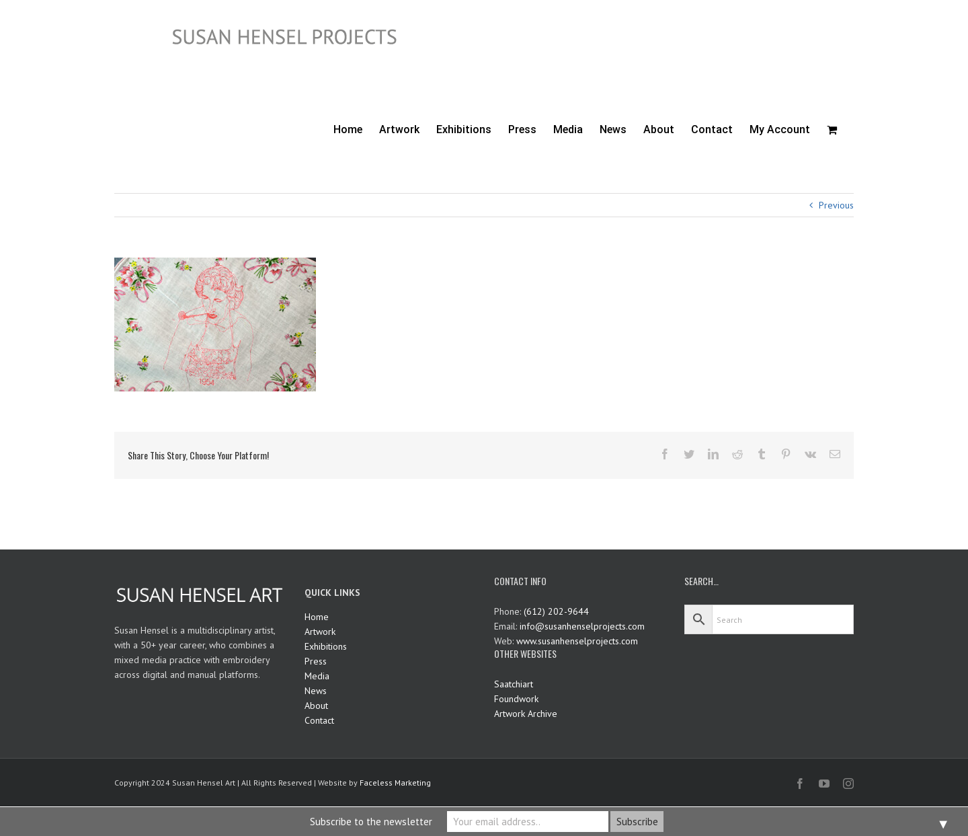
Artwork (320, 631)
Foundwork (516, 699)
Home (317, 617)
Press (316, 661)
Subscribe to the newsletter (371, 821)
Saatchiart (513, 684)
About (316, 705)
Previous (836, 205)
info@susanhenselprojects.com (582, 626)
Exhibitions (326, 646)
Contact (319, 720)
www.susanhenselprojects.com (577, 641)
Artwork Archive (525, 714)
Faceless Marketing (395, 782)
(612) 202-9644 (556, 611)
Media (317, 676)
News (316, 691)
